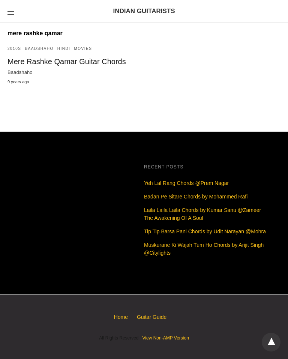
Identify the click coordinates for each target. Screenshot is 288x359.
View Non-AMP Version (165, 338)
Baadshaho (39, 49)
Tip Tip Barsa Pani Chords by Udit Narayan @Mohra (205, 231)
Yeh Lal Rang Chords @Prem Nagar (186, 183)
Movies (83, 49)
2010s (14, 49)
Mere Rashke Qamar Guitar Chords (67, 61)
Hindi (63, 49)
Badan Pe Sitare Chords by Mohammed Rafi (196, 197)
